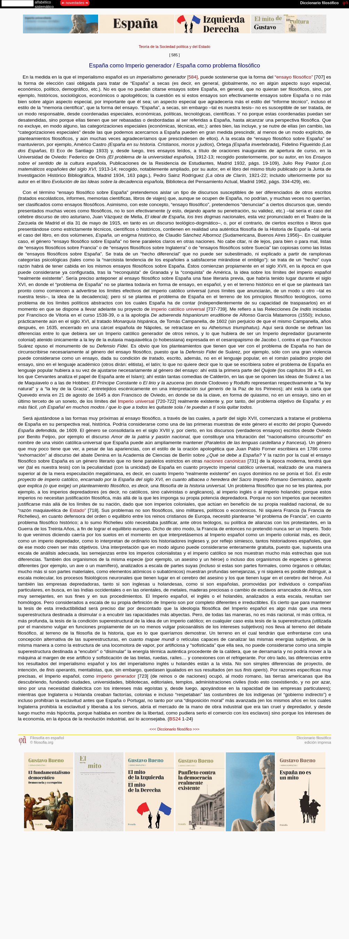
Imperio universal (136, 401)
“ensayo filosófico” (294, 77)
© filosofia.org (42, 742)
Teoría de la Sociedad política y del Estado (175, 46)
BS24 (175, 718)
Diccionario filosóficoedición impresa (313, 740)
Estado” (78, 510)
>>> (196, 729)
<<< (153, 729)
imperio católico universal (178, 309)
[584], (193, 77)
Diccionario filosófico (174, 729)
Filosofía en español (47, 738)
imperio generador (116, 676)
